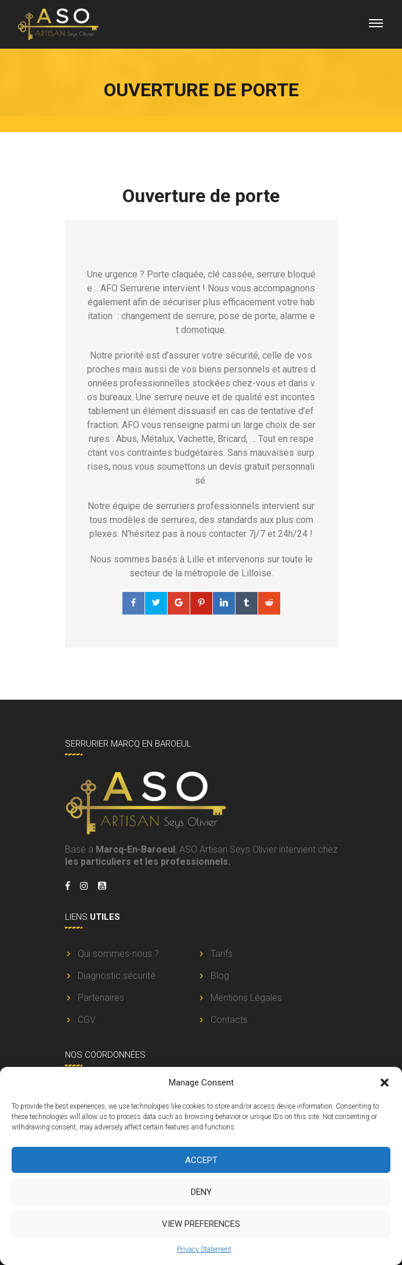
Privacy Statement (204, 1249)
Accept (201, 1160)
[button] (384, 1082)
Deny (201, 1192)
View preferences (201, 1224)
